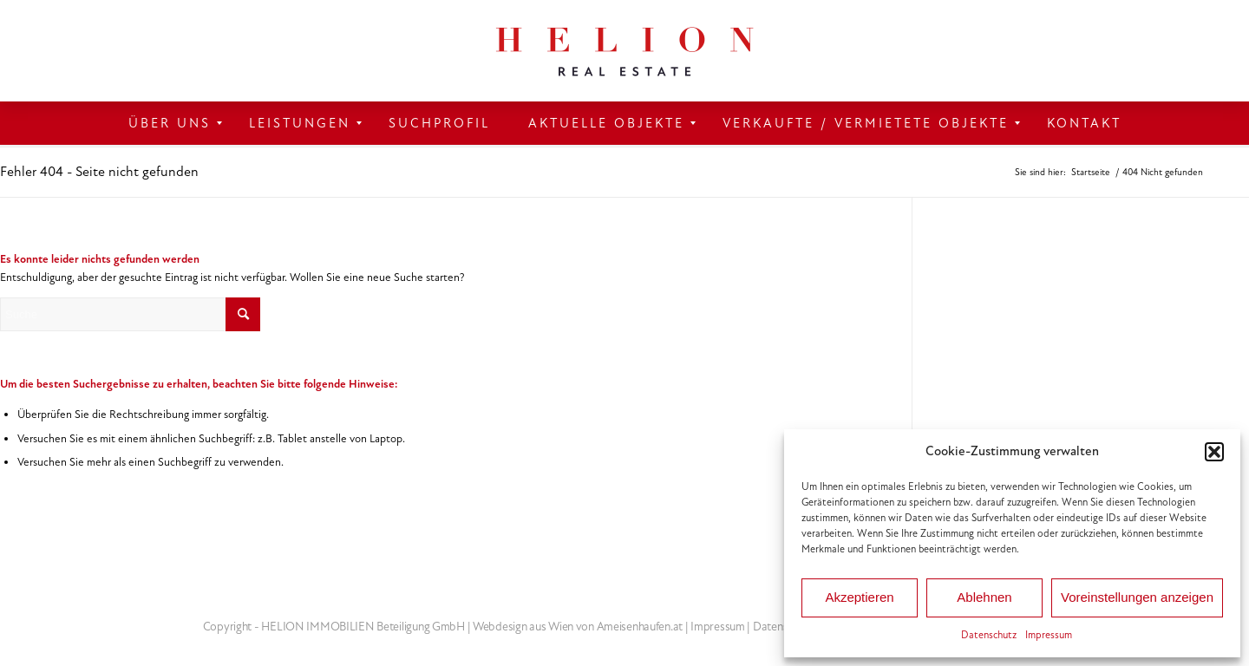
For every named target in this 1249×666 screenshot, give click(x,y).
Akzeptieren (859, 597)
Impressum (1048, 635)
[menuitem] (169, 123)
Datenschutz (989, 635)
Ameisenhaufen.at (640, 626)
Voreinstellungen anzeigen (1137, 597)
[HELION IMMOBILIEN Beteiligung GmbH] (624, 50)
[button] (1214, 451)
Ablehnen (984, 597)
